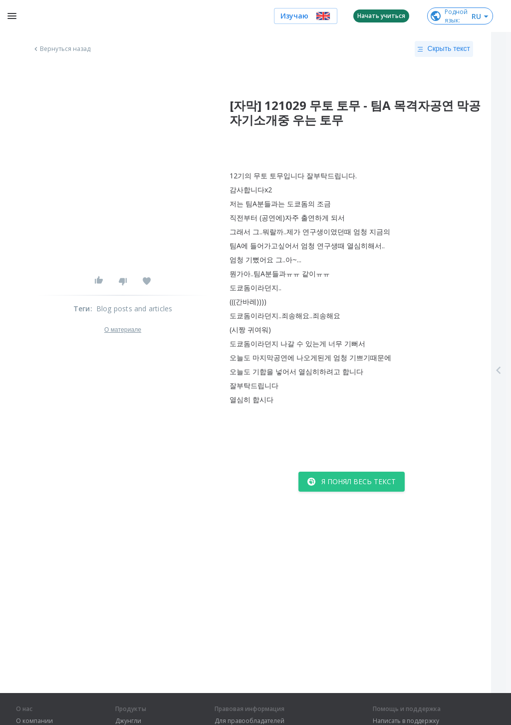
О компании (34, 721)
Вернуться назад (61, 49)
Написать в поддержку (406, 721)
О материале (122, 329)
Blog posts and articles (134, 308)
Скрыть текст (444, 48)
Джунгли (128, 721)
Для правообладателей (249, 721)
